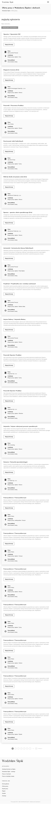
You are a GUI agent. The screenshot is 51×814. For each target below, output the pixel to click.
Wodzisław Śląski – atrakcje (8, 771)
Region (3, 791)
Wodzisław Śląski (6, 10)
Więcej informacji (9, 44)
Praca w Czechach (6, 774)
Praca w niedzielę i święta (8, 776)
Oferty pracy (5, 786)
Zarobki (4, 793)
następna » (40, 748)
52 (36, 748)
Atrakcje (4, 795)
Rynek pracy (5, 788)
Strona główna (5, 783)
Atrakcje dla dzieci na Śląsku (8, 769)
